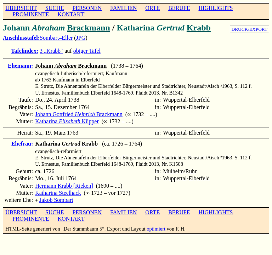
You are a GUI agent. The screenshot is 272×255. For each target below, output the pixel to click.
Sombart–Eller (56, 38)
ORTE (152, 8)
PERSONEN (87, 8)
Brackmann (88, 27)
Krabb (199, 27)
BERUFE (179, 8)
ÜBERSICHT (21, 8)
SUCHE (54, 8)
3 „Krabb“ (51, 51)
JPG (81, 38)
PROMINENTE (30, 14)
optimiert (156, 228)
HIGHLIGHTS (216, 8)
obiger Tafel (87, 51)
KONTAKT (70, 14)
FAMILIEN (123, 8)
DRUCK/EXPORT (249, 29)
